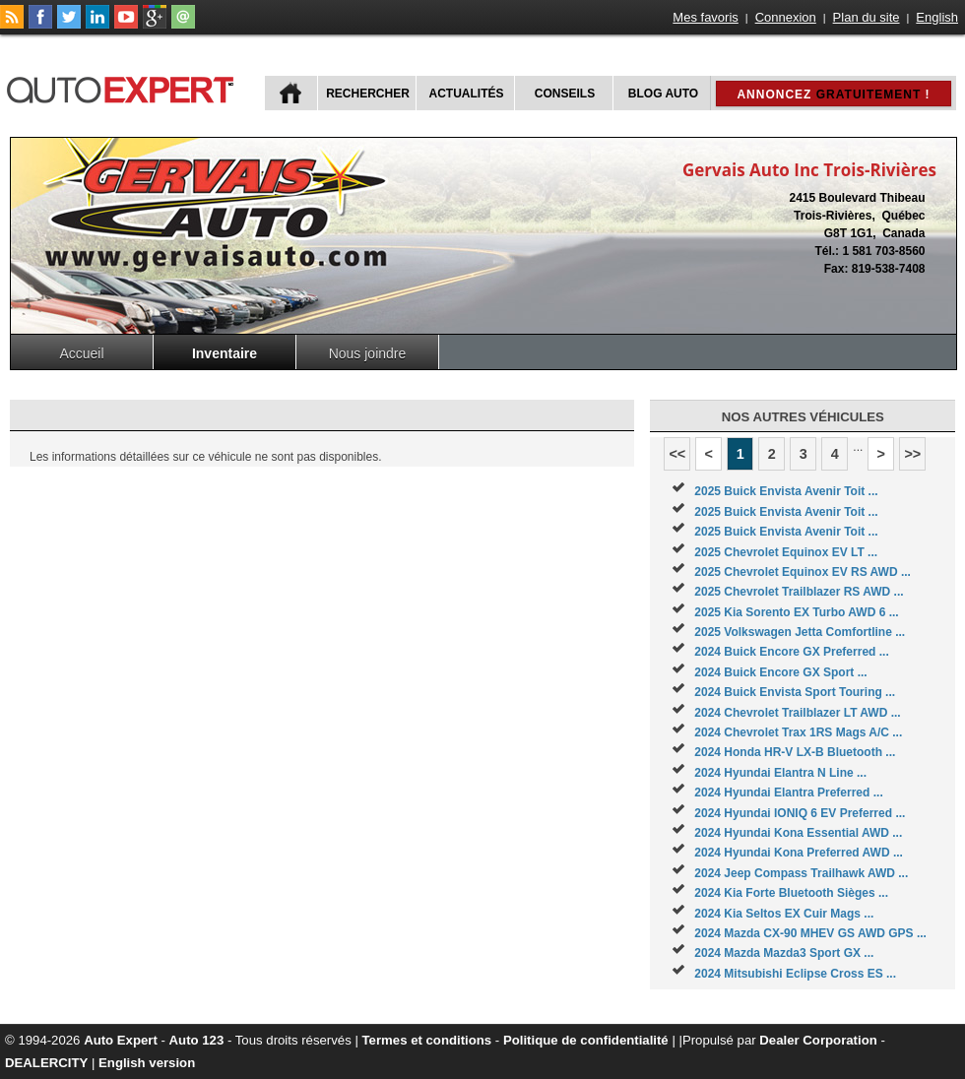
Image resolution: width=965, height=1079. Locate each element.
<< (677, 454)
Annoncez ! (833, 94)
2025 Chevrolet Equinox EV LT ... (785, 552)
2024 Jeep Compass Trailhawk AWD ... (801, 873)
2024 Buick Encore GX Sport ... (780, 672)
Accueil (81, 353)
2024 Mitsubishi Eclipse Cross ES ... (795, 974)
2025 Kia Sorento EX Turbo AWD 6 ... (796, 612)
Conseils (565, 93)
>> (912, 454)
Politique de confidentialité (586, 1040)
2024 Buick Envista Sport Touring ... (794, 692)
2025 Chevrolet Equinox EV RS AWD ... (802, 572)
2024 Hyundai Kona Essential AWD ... (798, 833)
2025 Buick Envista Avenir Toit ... (785, 491)
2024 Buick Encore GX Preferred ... (791, 652)
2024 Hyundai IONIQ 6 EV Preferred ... (799, 813)
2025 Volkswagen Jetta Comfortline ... (799, 632)
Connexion (785, 17)
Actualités (466, 93)
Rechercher (368, 93)
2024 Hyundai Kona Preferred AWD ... (798, 852)
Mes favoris (705, 17)
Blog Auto (663, 93)
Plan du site (866, 17)
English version (146, 1062)
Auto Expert (121, 1040)
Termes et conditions (427, 1040)
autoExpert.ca (124, 87)
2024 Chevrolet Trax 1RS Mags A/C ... (798, 732)
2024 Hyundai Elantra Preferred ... (788, 792)
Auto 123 (197, 1040)
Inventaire (224, 353)
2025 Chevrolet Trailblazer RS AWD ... (798, 592)
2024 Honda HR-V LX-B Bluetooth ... (794, 752)
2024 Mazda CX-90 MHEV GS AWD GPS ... (810, 933)
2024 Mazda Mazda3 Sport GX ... (783, 953)
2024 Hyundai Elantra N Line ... (780, 773)
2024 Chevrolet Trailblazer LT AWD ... (797, 713)
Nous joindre (368, 353)
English (937, 17)
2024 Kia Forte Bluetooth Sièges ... (791, 893)
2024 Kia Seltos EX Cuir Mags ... (783, 913)
